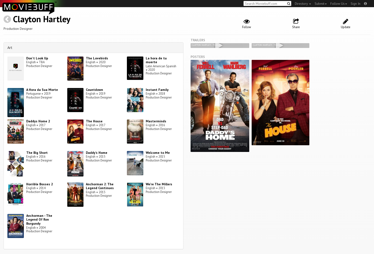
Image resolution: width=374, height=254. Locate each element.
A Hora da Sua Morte (42, 90)
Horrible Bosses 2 (39, 184)
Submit (321, 3)
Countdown (94, 90)
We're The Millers (159, 184)
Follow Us (338, 3)
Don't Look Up (37, 58)
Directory (303, 3)
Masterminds (156, 121)
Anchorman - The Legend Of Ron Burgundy (39, 219)
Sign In (355, 3)
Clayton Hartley (41, 19)
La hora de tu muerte (156, 60)
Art (9, 47)
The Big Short (37, 152)
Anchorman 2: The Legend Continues (100, 186)
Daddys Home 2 (38, 121)
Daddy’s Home (96, 152)
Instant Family (157, 90)
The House (94, 121)
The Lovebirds (97, 58)
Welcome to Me (158, 152)
